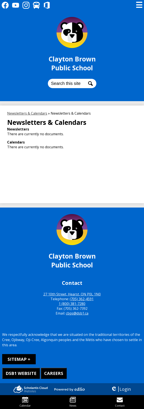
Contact (120, 402)
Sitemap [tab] (17, 359)
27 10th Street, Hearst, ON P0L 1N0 (72, 294)
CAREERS (53, 373)
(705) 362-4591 (82, 299)
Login (121, 389)
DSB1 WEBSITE (21, 373)
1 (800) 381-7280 (72, 303)
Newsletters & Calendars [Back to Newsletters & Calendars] (27, 113)
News (73, 402)
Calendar (25, 402)
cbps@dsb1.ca (77, 313)
